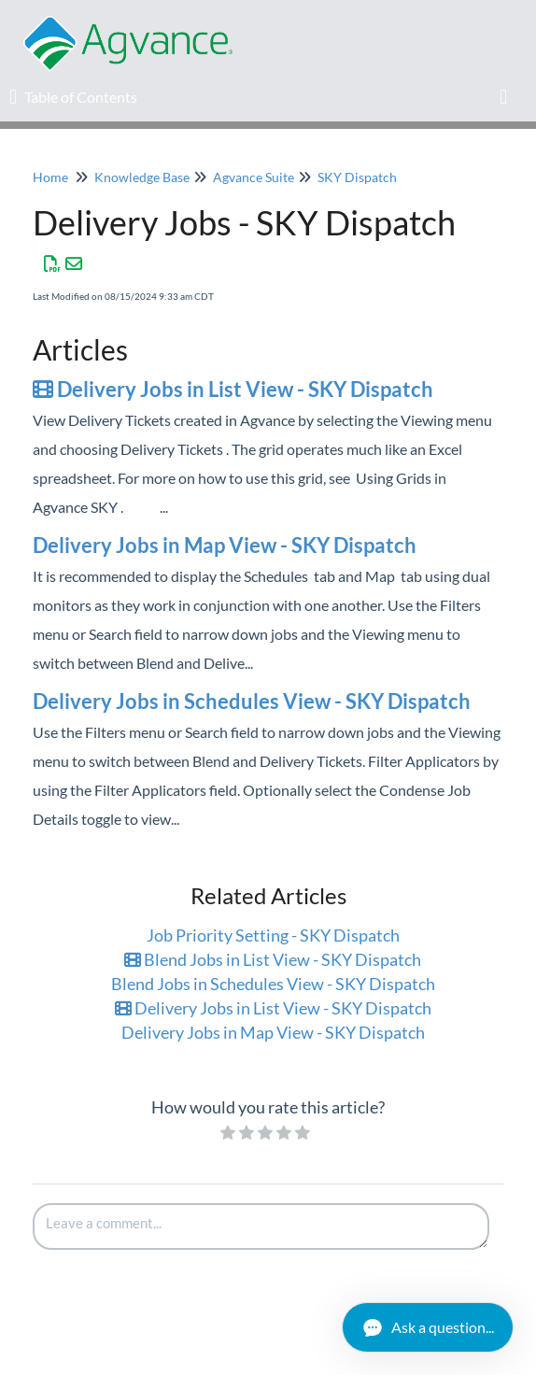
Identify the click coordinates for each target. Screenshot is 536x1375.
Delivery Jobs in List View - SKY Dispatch (233, 389)
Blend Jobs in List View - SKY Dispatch (272, 959)
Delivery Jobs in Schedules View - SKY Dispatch (252, 701)
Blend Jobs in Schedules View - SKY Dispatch (273, 983)
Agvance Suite (253, 177)
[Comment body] (261, 1226)
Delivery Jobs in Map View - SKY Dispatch (224, 545)
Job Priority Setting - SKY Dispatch (273, 935)
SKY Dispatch (357, 177)
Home (50, 177)
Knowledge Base (142, 177)
